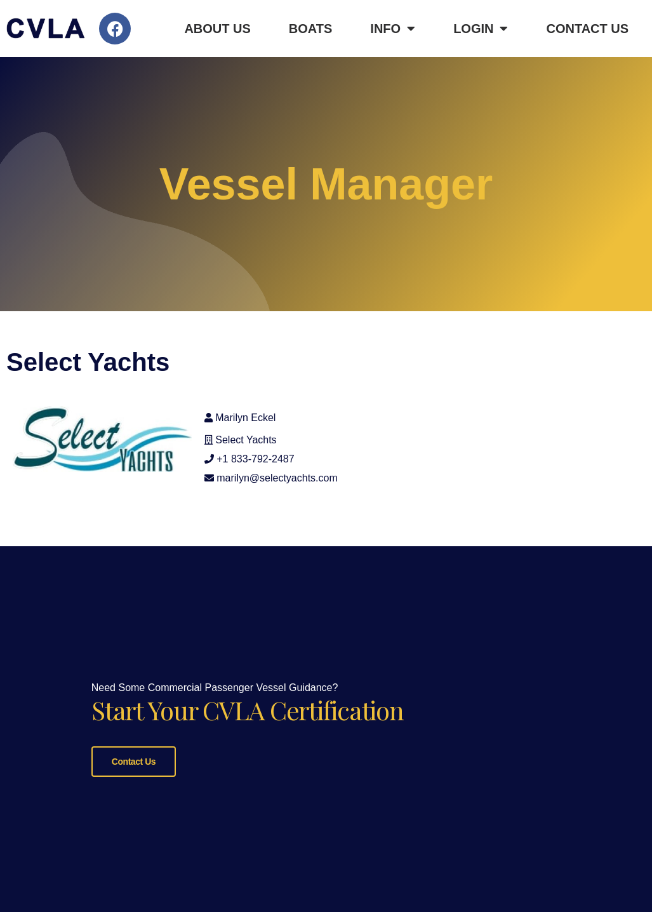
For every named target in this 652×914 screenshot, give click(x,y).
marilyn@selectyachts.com (277, 478)
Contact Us (587, 29)
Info (392, 28)
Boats (311, 29)
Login (480, 28)
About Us (217, 29)
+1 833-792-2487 (255, 459)
